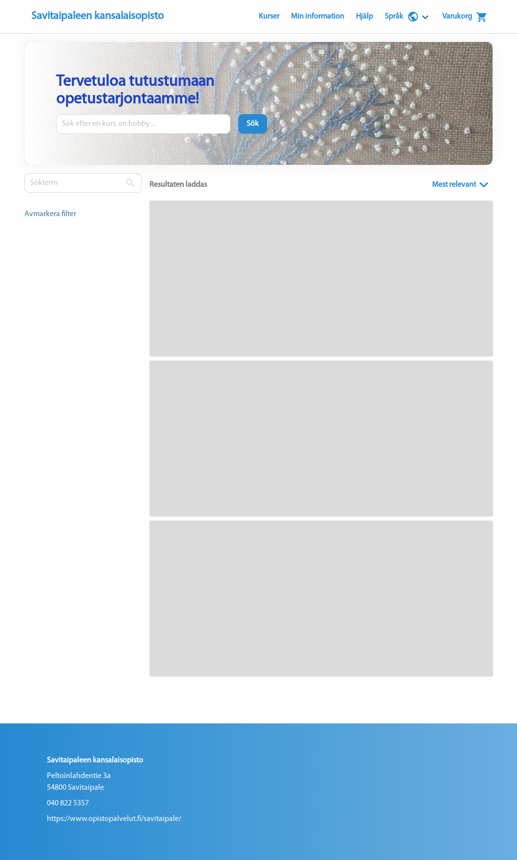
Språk (402, 16)
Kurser (269, 16)
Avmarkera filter (50, 214)
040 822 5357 (68, 803)
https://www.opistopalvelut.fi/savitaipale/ (114, 819)
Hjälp (364, 16)
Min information (317, 16)
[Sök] (252, 124)
